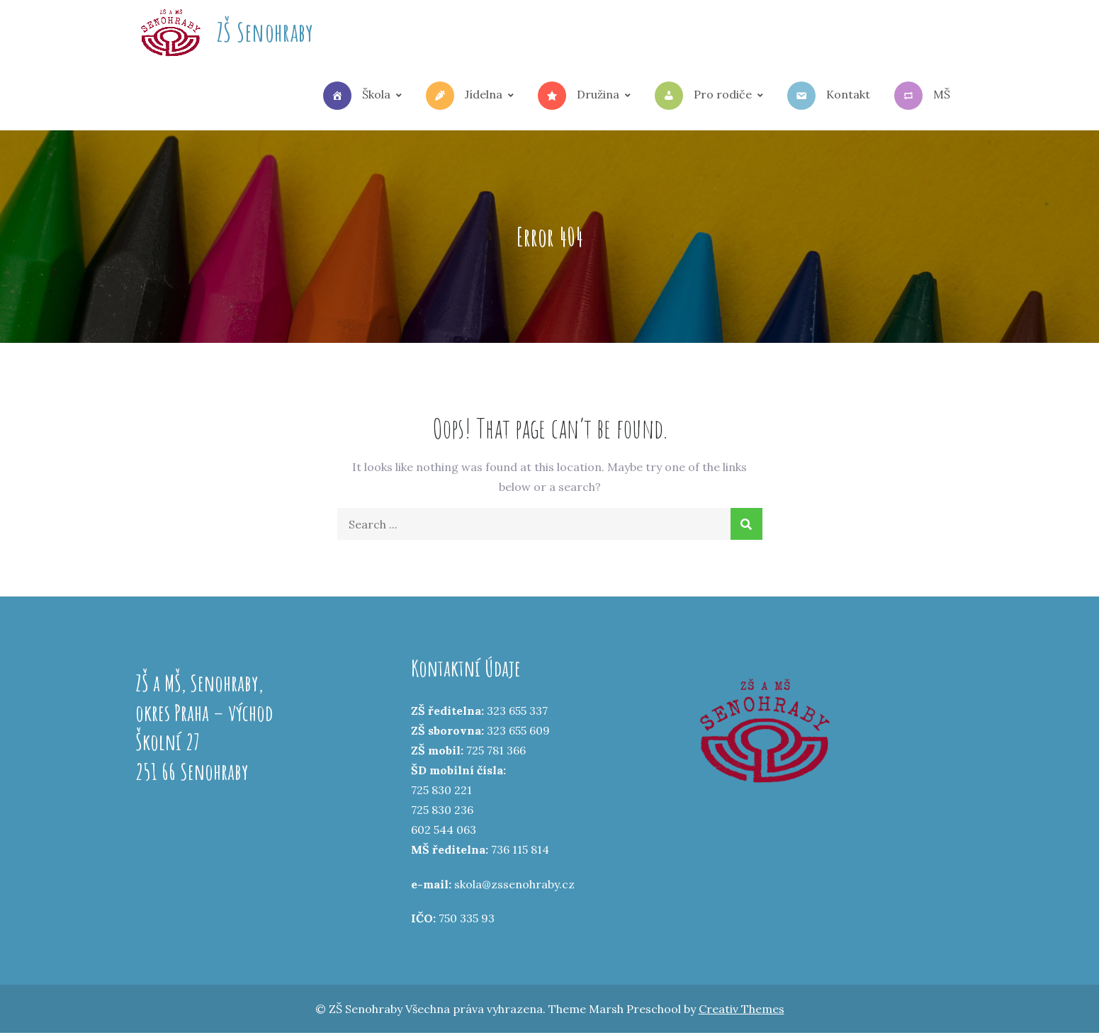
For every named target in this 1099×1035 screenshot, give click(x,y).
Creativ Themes (741, 1011)
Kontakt (828, 97)
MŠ (922, 97)
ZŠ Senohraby (265, 32)
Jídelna (464, 97)
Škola (356, 97)
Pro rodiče (703, 97)
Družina (578, 97)
